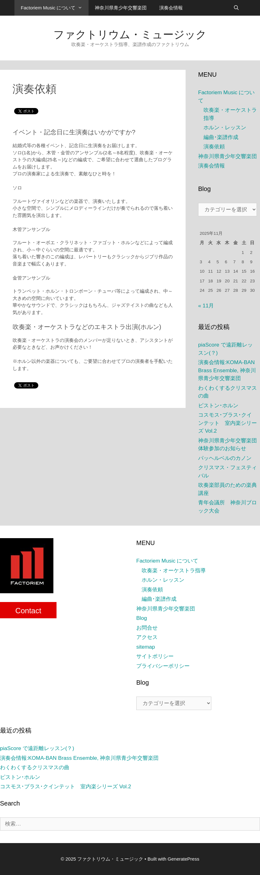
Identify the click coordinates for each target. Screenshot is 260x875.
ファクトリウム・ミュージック (130, 34)
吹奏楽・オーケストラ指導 (174, 571)
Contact (28, 610)
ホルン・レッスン (224, 128)
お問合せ (147, 628)
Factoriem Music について (55, 8)
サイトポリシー (155, 656)
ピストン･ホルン (218, 406)
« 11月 (206, 306)
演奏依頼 (214, 147)
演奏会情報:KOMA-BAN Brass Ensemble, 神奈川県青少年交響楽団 (227, 370)
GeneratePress (183, 859)
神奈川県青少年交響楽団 (121, 7)
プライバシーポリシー (163, 666)
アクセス (147, 637)
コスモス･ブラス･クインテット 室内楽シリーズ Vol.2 (227, 423)
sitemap (145, 647)
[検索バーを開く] (236, 8)
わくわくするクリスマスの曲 (34, 767)
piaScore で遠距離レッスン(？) (37, 748)
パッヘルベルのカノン (225, 458)
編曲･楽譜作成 (220, 137)
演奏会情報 (171, 7)
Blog (141, 618)
